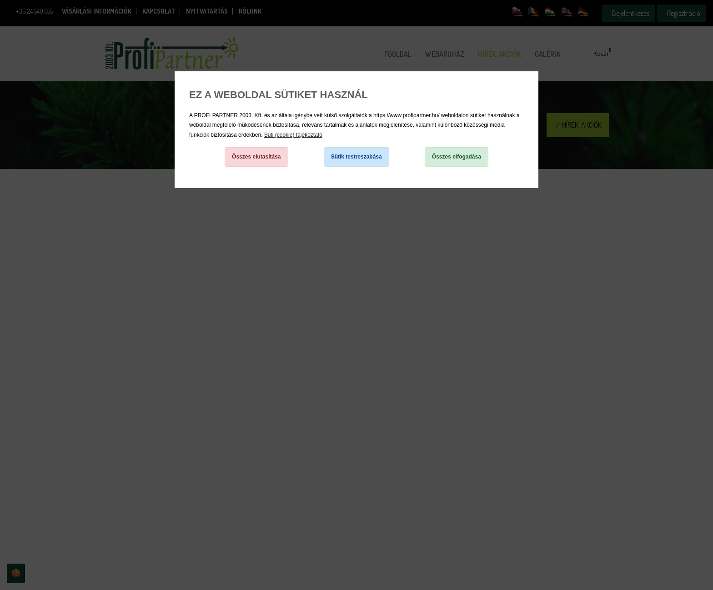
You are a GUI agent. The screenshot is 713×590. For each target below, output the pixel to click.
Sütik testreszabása (356, 157)
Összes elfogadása (456, 157)
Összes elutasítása (256, 157)
